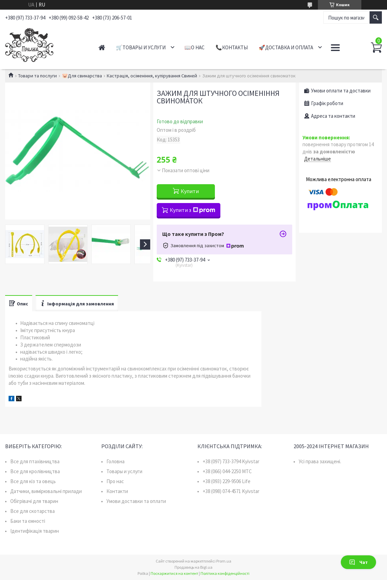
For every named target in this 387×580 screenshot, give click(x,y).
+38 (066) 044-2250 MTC (227, 471)
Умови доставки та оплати (136, 501)
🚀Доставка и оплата (286, 47)
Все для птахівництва (35, 461)
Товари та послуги (37, 76)
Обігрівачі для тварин (34, 501)
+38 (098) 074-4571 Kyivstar (231, 491)
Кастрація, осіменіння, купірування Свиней (152, 76)
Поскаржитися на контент (174, 573)
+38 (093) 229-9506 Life (226, 481)
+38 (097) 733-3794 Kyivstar (231, 461)
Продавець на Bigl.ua (193, 567)
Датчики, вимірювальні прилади (46, 491)
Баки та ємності (27, 521)
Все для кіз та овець (33, 481)
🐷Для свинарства (82, 76)
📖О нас (194, 47)
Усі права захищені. (320, 461)
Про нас (115, 481)
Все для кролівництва (35, 471)
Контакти (117, 491)
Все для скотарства (32, 511)
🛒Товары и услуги (141, 47)
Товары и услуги (124, 471)
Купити (190, 191)
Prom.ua (223, 561)
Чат (358, 562)
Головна (115, 461)
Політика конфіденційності (225, 573)
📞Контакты (232, 47)
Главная (101, 47)
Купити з (192, 209)
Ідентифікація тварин (34, 531)
